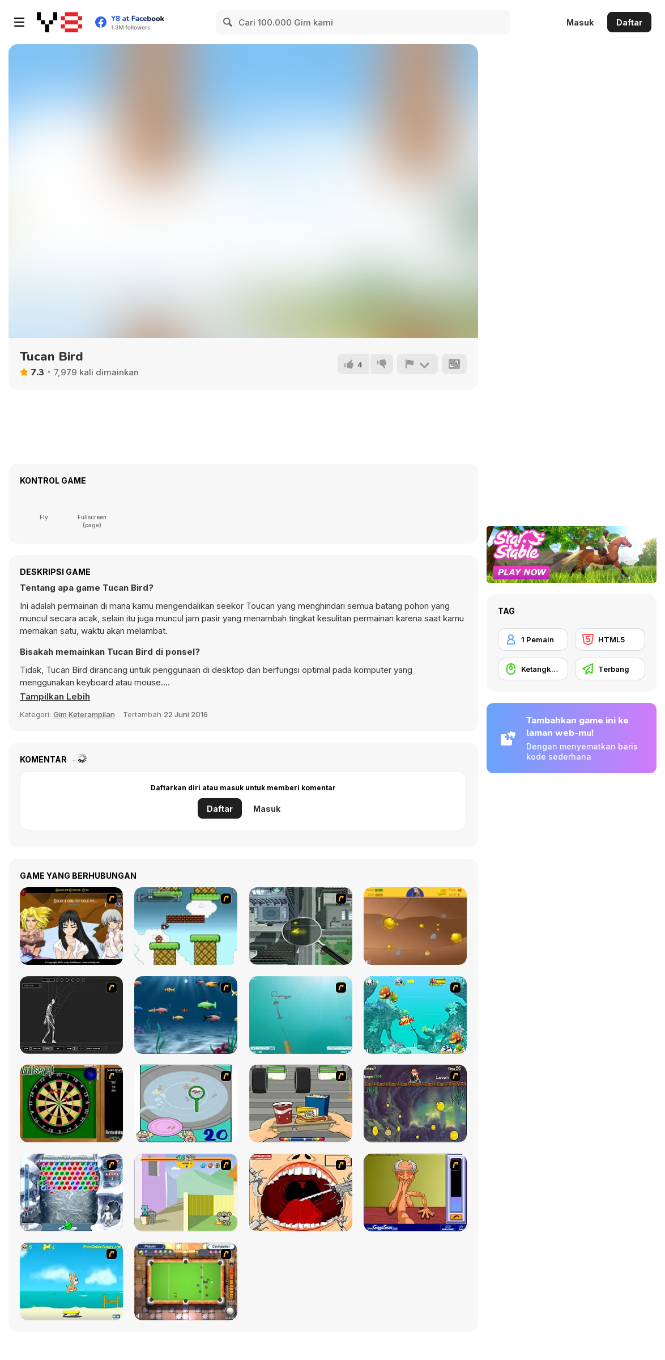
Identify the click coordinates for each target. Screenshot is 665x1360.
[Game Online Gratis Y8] (59, 22)
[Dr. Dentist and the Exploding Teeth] (300, 1192)
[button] (55, 696)
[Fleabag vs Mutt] (185, 1192)
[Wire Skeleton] (71, 1015)
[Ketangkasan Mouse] (533, 669)
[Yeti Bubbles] (71, 1192)
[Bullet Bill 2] (185, 926)
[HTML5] (610, 639)
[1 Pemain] (533, 639)
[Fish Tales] (415, 1015)
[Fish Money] (415, 1103)
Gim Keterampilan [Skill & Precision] (84, 714)
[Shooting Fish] (300, 1015)
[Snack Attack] (300, 1103)
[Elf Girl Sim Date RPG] (71, 926)
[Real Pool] (185, 1281)
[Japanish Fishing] (185, 1103)
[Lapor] (417, 364)
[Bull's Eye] (71, 1103)
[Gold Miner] (415, 926)
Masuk (580, 22)
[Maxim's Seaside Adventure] (71, 1281)
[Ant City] (300, 926)
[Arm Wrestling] (415, 1192)
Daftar (629, 22)
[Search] (228, 22)
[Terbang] (610, 669)
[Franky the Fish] (185, 1015)
